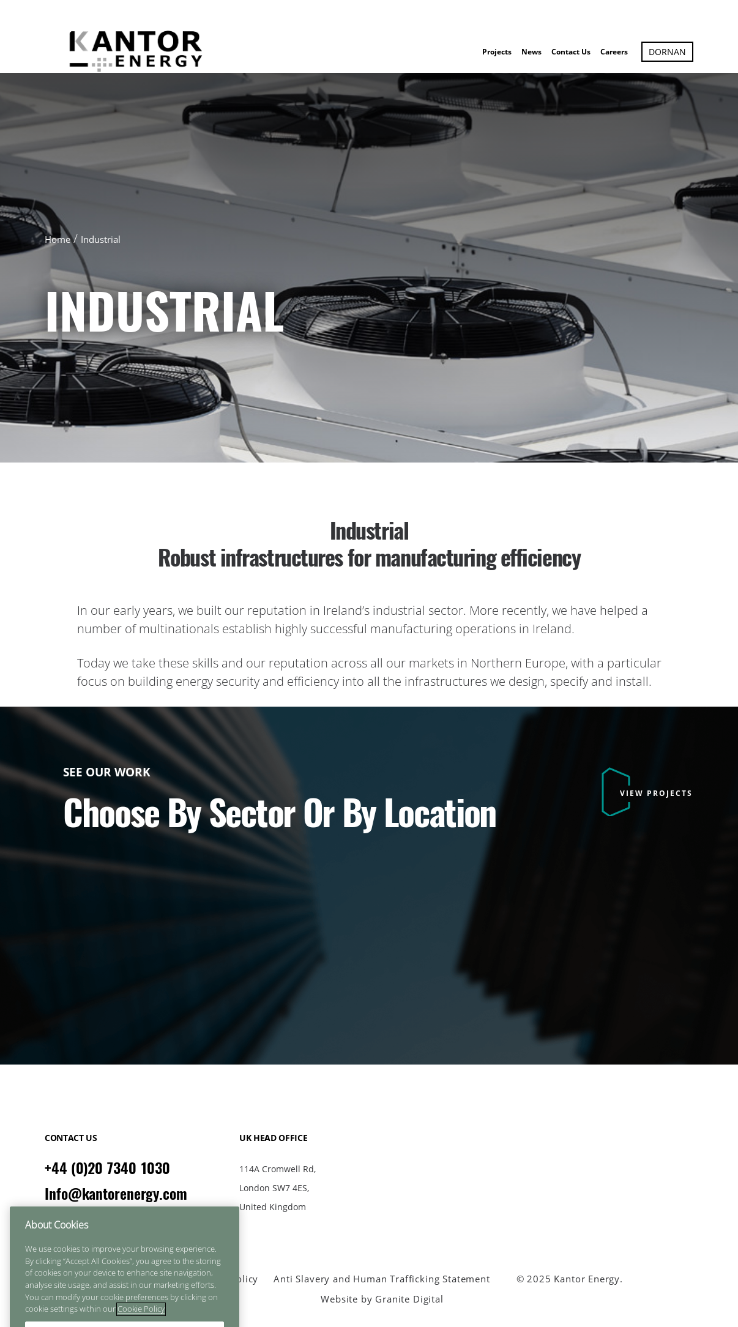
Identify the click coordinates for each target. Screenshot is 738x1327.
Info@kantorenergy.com (116, 1193)
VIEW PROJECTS (656, 793)
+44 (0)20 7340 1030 (107, 1168)
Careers (614, 51)
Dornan (667, 52)
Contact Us (571, 51)
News (531, 51)
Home (57, 239)
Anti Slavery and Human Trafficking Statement (382, 1279)
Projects (497, 51)
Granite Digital (409, 1299)
